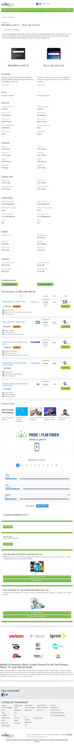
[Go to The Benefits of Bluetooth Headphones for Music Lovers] (22, 411)
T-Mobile (3, 714)
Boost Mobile (5, 724)
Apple (14, 707)
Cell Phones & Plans (7, 9)
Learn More (7, 527)
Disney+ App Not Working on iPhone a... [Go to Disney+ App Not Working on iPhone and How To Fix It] (50, 419)
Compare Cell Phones (8, 17)
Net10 (3, 719)
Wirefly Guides (66, 714)
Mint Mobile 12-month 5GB (13, 302)
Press (48, 4)
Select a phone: (37, 440)
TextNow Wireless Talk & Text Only (14, 343)
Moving (67, 9)
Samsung (15, 721)
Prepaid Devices (51, 709)
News (43, 4)
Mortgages (61, 9)
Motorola (15, 717)
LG (13, 714)
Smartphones (50, 707)
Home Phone (27, 9)
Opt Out (70, 732)
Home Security (45, 9)
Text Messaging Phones (53, 714)
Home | (29, 733)
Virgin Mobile (5, 717)
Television (37, 709)
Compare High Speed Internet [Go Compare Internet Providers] (37, 616)
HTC (14, 712)
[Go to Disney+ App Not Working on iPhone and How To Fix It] (50, 411)
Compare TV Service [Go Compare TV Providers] (37, 613)
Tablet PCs (26, 709)
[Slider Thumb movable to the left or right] (18, 479)
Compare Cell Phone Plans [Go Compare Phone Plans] (37, 577)
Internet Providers (39, 707)
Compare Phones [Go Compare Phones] (37, 580)
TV (33, 9)
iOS (63, 712)
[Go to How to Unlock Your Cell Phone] (64, 411)
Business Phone (18, 9)
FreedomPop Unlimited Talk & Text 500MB (15, 364)
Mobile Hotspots (27, 707)
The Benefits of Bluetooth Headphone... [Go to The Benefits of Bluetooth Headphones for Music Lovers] (20, 419)
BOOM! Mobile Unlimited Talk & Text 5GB (15, 385)
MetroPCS (4, 721)
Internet (38, 9)
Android (64, 707)
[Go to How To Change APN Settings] (7, 411)
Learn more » (5, 85)
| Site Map (64, 733)
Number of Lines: (37, 460)
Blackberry (65, 709)
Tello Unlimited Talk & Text (13, 322)
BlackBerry (16, 709)
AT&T (3, 709)
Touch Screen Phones (52, 712)
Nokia (14, 719)
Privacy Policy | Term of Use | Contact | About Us (46, 733)
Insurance (54, 9)
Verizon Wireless (6, 707)
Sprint (3, 712)
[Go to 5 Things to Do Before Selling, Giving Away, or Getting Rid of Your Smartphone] (36, 411)
